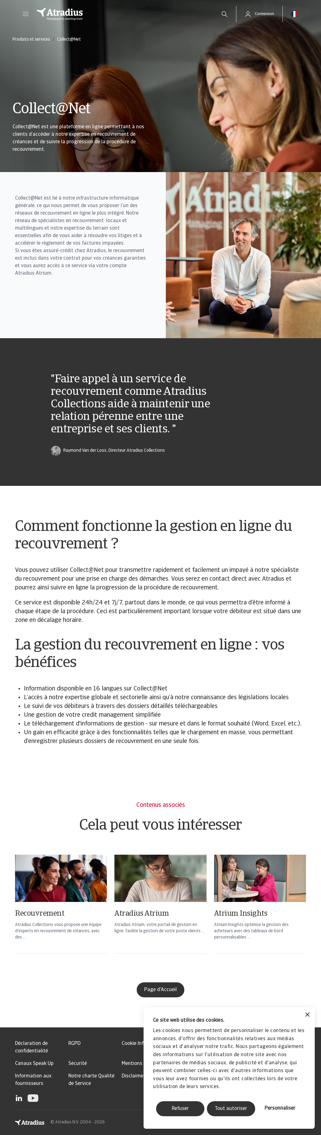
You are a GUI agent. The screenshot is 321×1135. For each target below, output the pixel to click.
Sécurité (77, 1063)
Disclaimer (133, 1076)
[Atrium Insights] (260, 912)
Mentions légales (141, 1063)
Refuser (180, 1108)
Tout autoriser (231, 1108)
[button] (25, 14)
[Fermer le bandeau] (307, 1015)
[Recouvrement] (61, 912)
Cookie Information (143, 1043)
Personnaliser (280, 1108)
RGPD (74, 1043)
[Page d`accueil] (122, 14)
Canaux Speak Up (34, 1063)
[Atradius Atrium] (160, 912)
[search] (224, 14)
